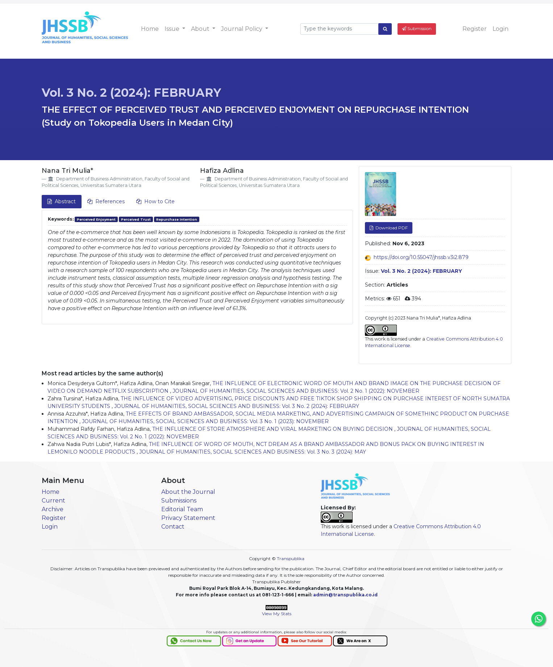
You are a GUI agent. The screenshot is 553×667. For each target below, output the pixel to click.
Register (474, 28)
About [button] (201, 28)
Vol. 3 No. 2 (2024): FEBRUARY (131, 93)
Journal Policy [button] (242, 28)
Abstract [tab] (61, 201)
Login (500, 28)
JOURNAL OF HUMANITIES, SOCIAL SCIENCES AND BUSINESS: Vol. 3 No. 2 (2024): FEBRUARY (236, 406)
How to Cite (155, 201)
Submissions (178, 500)
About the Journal (188, 491)
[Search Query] (339, 29)
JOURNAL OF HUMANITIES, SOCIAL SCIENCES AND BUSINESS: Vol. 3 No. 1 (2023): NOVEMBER (205, 421)
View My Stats (276, 613)
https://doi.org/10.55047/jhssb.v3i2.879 (421, 257)
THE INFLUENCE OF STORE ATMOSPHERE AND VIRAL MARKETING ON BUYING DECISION (273, 429)
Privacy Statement (188, 517)
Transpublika (290, 558)
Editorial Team (182, 509)
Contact (172, 526)
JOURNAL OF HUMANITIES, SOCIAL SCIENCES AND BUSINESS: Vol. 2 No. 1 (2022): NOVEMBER (295, 391)
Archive (52, 509)
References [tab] (106, 201)
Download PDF (391, 227)
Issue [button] (173, 28)
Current (53, 500)
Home (150, 28)
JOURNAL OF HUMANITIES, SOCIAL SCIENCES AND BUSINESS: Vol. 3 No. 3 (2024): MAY (252, 452)
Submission (417, 28)
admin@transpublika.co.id (345, 594)
